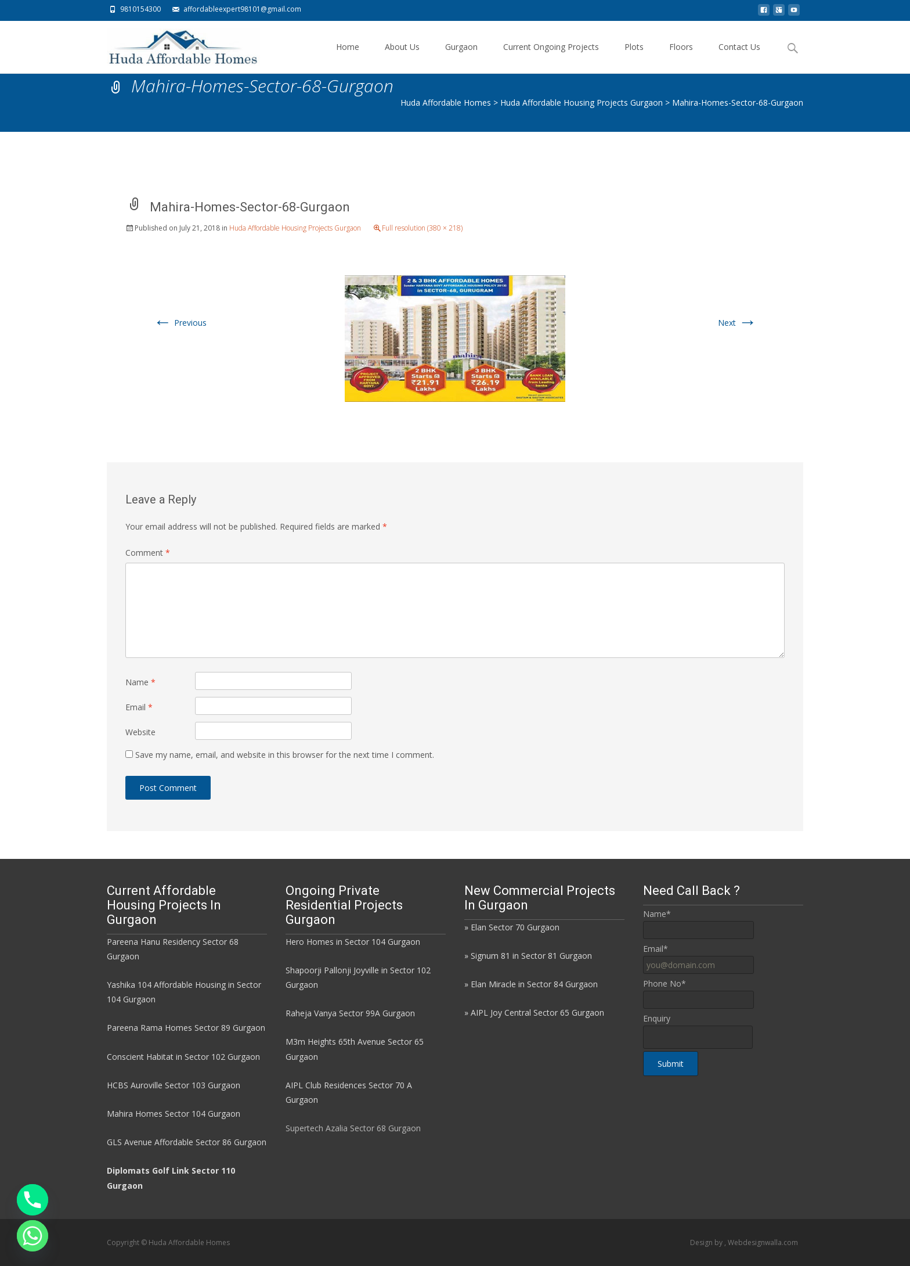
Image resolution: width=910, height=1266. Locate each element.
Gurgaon (461, 57)
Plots (634, 57)
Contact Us (739, 57)
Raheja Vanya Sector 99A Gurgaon (350, 1013)
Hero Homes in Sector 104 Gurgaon (353, 941)
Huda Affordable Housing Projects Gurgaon (295, 228)
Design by (707, 1242)
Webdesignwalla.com (763, 1242)
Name (140, 682)
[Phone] (32, 1199)
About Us (402, 57)
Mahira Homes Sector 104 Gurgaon (173, 1113)
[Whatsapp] (32, 1235)
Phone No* (664, 983)
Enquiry (656, 1018)
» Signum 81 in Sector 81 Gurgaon (528, 955)
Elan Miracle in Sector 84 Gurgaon (534, 984)
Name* (657, 913)
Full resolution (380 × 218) (422, 228)
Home (347, 57)
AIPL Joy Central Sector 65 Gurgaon (537, 1012)
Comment (147, 552)
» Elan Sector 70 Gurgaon (511, 927)
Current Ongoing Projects (551, 57)
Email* (655, 948)
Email (139, 707)
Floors (681, 57)
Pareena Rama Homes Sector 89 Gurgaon (186, 1027)
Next (737, 322)
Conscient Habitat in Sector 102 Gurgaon (183, 1056)
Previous (180, 322)
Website (140, 732)
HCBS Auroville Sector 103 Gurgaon (173, 1085)
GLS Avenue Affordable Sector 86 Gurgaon (186, 1142)
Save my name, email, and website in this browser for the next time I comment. (284, 754)
